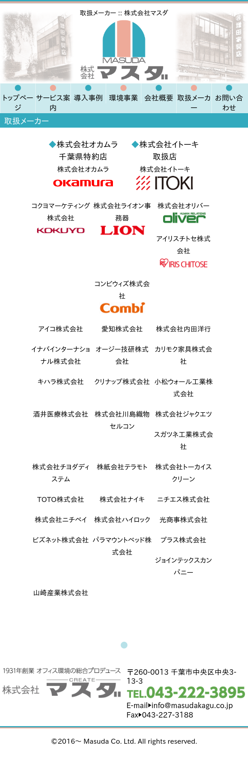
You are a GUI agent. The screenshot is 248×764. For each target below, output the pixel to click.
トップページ (17, 102)
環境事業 (123, 97)
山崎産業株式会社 (60, 592)
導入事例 (88, 97)
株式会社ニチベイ (61, 519)
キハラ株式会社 (60, 381)
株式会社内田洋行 (183, 329)
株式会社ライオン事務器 (122, 219)
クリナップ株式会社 (122, 381)
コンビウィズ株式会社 (122, 297)
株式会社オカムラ (83, 178)
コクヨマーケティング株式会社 (60, 219)
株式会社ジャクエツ (183, 414)
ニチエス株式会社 (183, 499)
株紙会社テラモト (122, 467)
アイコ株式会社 (60, 329)
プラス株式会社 (183, 540)
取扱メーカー (194, 102)
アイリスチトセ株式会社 (183, 252)
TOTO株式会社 (60, 499)
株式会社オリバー (183, 213)
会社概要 (158, 97)
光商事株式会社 (183, 519)
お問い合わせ (229, 102)
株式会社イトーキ (165, 178)
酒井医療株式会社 (60, 414)
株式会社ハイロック (122, 519)
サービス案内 (53, 102)
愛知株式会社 (122, 329)
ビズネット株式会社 (61, 540)
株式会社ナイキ (122, 499)
